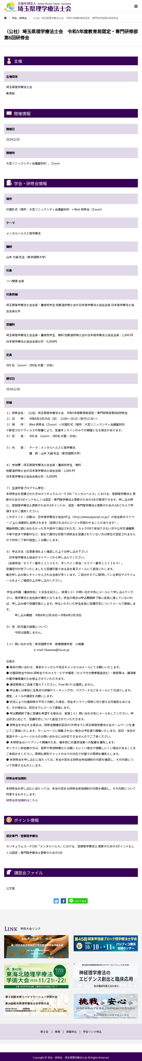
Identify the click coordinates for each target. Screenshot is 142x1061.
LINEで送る (78, 900)
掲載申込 (71, 1032)
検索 (57, 1032)
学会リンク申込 (92, 1032)
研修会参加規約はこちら (22, 800)
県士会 (44, 1032)
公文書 (10, 888)
